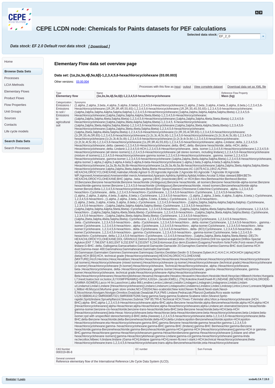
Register (11, 379)
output (187, 86)
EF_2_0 (224, 36)
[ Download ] (99, 46)
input (177, 86)
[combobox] (242, 36)
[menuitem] (22, 62)
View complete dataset (208, 86)
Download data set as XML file (247, 86)
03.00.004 (82, 81)
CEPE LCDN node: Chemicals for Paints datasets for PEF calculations (131, 28)
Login (21, 379)
